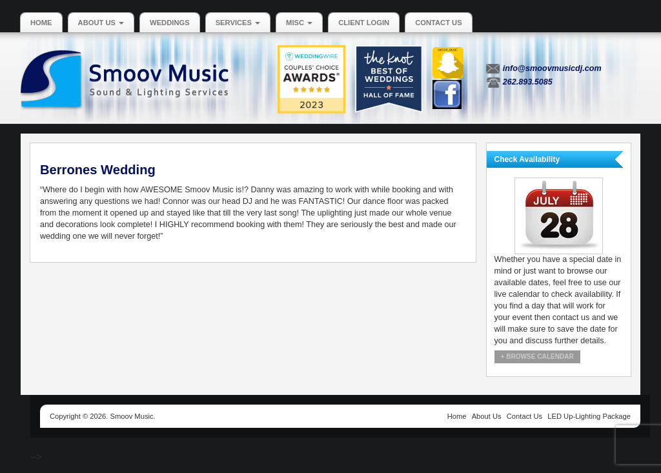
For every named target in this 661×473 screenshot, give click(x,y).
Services (238, 22)
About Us (101, 22)
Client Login (363, 22)
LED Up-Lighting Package (589, 416)
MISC (299, 22)
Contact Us (438, 22)
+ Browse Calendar (537, 356)
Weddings (170, 22)
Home (41, 22)
